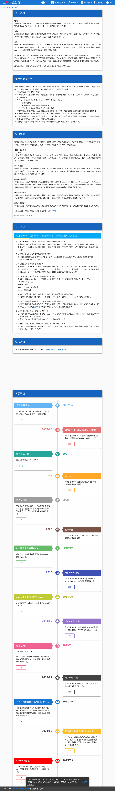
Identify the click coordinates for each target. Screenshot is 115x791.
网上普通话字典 (22, 236)
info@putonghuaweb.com (56, 349)
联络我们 (53, 211)
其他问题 (73, 236)
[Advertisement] (57, 371)
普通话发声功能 (47, 236)
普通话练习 (34, 236)
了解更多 (30, 785)
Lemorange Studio (21, 789)
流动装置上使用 (62, 236)
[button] (21, 420)
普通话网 (6, 8)
